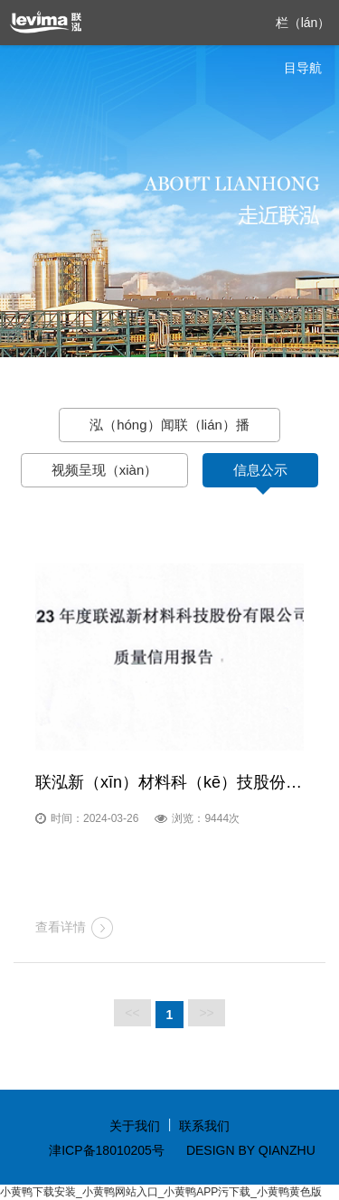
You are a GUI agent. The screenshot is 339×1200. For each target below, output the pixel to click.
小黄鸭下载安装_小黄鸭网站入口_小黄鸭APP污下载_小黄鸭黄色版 (161, 1192)
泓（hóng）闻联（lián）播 (169, 424)
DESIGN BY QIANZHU (250, 1150)
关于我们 (134, 1126)
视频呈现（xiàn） (105, 469)
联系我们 (204, 1126)
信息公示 (260, 469)
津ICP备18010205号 (107, 1150)
